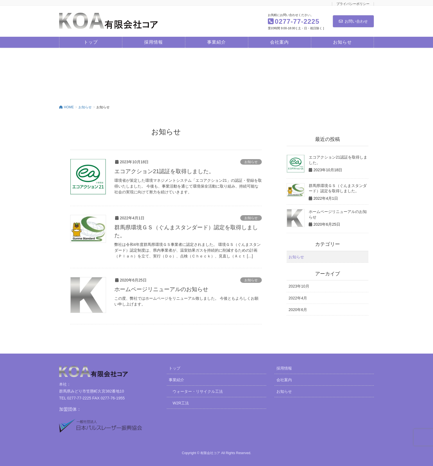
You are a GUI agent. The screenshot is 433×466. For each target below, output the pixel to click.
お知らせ (251, 162)
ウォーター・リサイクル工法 (198, 391)
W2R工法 (181, 402)
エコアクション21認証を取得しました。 (164, 171)
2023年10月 (299, 286)
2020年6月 (298, 309)
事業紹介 (176, 379)
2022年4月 (298, 298)
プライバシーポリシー (352, 4)
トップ (174, 367)
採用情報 (284, 367)
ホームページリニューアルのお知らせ (161, 289)
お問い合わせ (353, 21)
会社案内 (284, 379)
